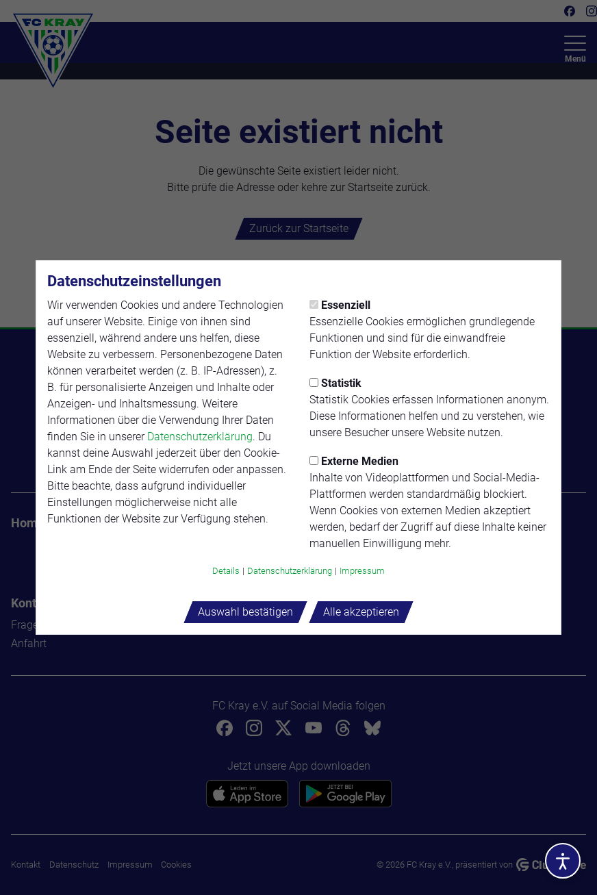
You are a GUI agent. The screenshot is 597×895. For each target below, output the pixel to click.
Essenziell (339, 305)
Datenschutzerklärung (200, 436)
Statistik (335, 383)
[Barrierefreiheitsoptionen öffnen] (563, 861)
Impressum (362, 571)
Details (226, 571)
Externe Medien (353, 461)
